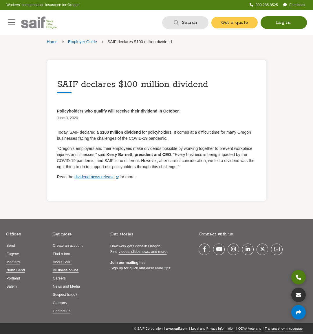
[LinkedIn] (248, 249)
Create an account (68, 246)
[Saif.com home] (39, 23)
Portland (13, 278)
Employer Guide (82, 41)
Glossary (60, 303)
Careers (59, 278)
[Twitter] (262, 249)
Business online (65, 270)
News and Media (66, 286)
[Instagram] (233, 249)
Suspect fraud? (65, 295)
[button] (284, 22)
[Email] (277, 249)
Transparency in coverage (284, 328)
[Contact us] (298, 295)
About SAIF (62, 262)
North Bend (15, 270)
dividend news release (94, 177)
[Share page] (298, 312)
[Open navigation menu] (11, 22)
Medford (13, 262)
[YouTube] (219, 249)
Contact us (61, 311)
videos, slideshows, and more (142, 252)
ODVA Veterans (249, 328)
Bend (10, 246)
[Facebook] (204, 249)
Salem (11, 286)
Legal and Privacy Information (213, 328)
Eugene (12, 254)
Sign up (117, 268)
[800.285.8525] (298, 277)
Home (52, 41)
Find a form (62, 254)
